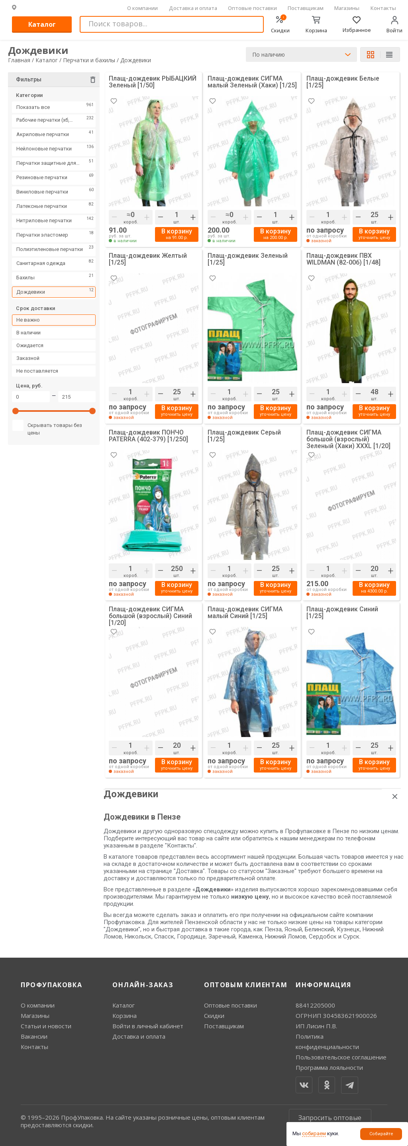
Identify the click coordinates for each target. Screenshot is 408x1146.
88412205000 (315, 1005)
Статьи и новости (46, 1026)
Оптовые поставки (252, 8)
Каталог (42, 24)
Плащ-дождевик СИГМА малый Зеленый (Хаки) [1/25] (252, 82)
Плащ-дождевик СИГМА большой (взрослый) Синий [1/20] (151, 616)
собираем (314, 1133)
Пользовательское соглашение (341, 1057)
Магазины (346, 8)
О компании (142, 8)
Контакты (383, 8)
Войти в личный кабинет (147, 1026)
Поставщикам (306, 8)
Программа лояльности (329, 1067)
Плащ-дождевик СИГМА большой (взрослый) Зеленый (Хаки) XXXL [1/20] (348, 439)
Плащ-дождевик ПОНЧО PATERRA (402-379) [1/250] (148, 436)
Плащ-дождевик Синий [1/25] (342, 613)
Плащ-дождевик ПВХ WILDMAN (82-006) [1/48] (343, 259)
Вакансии (34, 1036)
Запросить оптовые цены (329, 1121)
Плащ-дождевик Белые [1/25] (343, 82)
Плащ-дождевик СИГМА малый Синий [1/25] (245, 613)
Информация (323, 984)
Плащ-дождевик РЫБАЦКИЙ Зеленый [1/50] (153, 82)
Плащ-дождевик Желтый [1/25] (148, 259)
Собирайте (381, 1133)
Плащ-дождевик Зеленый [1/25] (248, 259)
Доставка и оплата (193, 8)
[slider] (16, 413)
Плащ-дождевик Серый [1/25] (244, 436)
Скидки (214, 1016)
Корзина (124, 1016)
